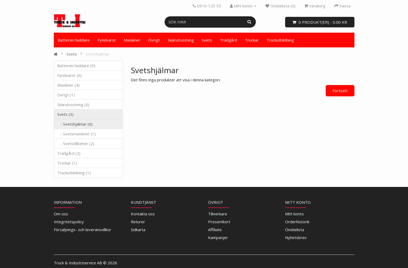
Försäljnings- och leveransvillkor (82, 229)
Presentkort (219, 221)
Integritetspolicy (69, 221)
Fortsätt (340, 90)
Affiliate (215, 229)
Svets (207, 40)
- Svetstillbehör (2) (75, 143)
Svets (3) (65, 114)
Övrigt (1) (66, 94)
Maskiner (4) (68, 85)
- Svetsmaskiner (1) (76, 133)
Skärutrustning (181, 40)
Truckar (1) (67, 163)
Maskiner (132, 40)
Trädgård (228, 40)
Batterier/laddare (74, 40)
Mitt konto (294, 213)
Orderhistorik (297, 221)
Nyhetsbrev (296, 237)
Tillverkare (217, 213)
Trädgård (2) (68, 153)
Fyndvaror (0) (69, 75)
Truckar (252, 40)
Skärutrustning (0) (73, 104)
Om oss (61, 213)
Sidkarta (138, 229)
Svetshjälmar (97, 54)
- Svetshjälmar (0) (75, 124)
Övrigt (154, 40)
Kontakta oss (143, 213)
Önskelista (294, 229)
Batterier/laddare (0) (76, 65)
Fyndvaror (107, 40)
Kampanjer (218, 237)
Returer (138, 221)
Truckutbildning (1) (74, 172)
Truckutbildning (280, 40)
